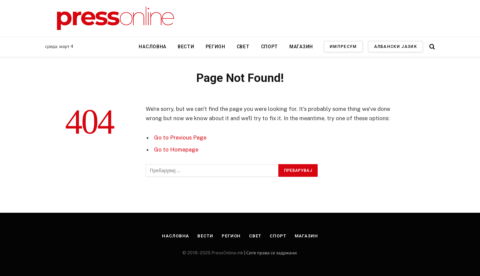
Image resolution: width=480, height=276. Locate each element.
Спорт (269, 46)
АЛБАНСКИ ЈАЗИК (395, 46)
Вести (186, 46)
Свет (243, 46)
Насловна (152, 46)
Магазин (301, 46)
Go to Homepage (176, 149)
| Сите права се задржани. (270, 252)
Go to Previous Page (180, 137)
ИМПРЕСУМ (343, 46)
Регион (215, 46)
